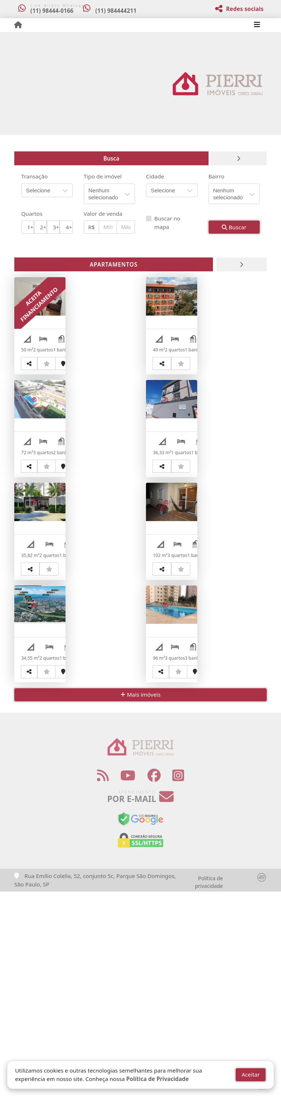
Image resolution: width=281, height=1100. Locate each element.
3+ (56, 227)
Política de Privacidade (157, 1078)
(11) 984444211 (120, 10)
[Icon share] (103, 984)
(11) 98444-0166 (52, 10)
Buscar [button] (234, 227)
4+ (69, 227)
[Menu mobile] (18, 24)
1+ (30, 227)
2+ (43, 227)
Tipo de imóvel (103, 176)
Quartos (31, 213)
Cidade (155, 176)
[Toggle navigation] (257, 25)
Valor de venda (103, 213)
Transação (34, 176)
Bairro (217, 176)
